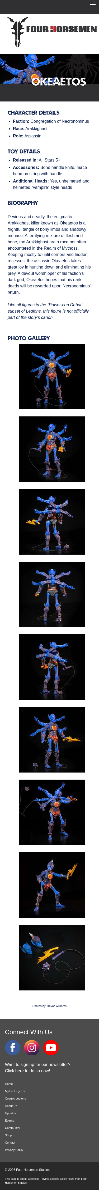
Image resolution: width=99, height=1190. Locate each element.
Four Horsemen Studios (51, 32)
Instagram (31, 1047)
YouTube (51, 1047)
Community (12, 1127)
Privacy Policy (14, 1149)
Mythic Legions (15, 1091)
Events (9, 1120)
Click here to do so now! (27, 1071)
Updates (10, 1113)
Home (9, 1083)
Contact (10, 1142)
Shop (8, 1135)
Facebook (12, 1047)
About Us (11, 1105)
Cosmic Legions (15, 1098)
